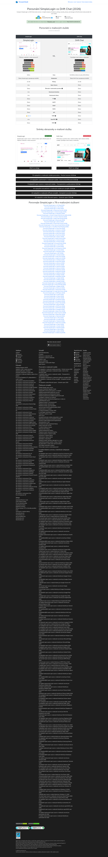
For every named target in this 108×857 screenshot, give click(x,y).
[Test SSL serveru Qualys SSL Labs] (28, 70)
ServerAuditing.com (21, 516)
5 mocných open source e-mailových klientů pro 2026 (53, 731)
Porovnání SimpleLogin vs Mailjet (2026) (54, 278)
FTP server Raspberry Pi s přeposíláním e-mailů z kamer (26, 378)
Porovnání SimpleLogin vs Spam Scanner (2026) (54, 313)
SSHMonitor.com (20, 518)
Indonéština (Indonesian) (85, 373)
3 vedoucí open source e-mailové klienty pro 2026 (54, 624)
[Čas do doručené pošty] (55, 99)
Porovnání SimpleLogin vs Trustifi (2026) (54, 319)
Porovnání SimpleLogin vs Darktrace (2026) (54, 231)
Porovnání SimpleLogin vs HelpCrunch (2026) (54, 258)
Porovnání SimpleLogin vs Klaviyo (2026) (54, 265)
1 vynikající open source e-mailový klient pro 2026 (54, 491)
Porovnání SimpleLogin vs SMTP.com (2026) (54, 306)
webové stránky (29, 60)
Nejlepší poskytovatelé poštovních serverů (49, 392)
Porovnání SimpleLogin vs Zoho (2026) (54, 329)
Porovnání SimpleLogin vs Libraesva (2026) (54, 266)
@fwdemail (77, 356)
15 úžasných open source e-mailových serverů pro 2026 (54, 499)
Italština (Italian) (86, 375)
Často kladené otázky (87, 2)
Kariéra (75, 382)
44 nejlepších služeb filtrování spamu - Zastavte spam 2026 (54, 197)
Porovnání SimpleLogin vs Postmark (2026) (54, 299)
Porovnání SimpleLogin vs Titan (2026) (54, 318)
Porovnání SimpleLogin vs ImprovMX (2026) (54, 261)
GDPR (75, 374)
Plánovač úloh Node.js (44, 429)
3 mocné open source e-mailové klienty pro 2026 (54, 590)
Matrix (76, 357)
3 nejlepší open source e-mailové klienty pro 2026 (54, 596)
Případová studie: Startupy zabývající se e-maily (50, 440)
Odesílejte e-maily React (45, 438)
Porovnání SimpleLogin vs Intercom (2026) (54, 263)
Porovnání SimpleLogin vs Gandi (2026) (54, 246)
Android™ (19, 356)
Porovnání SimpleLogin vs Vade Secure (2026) (54, 322)
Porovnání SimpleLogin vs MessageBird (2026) (54, 283)
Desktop (19, 359)
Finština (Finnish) (86, 361)
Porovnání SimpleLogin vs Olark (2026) (54, 294)
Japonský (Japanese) (87, 377)
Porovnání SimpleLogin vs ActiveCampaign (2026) (54, 212)
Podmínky (76, 372)
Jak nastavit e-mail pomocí (25, 381)
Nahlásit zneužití (76, 378)
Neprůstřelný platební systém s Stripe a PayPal (50, 442)
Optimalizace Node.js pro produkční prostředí (50, 419)
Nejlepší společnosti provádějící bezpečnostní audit (51, 395)
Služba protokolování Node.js (46, 430)
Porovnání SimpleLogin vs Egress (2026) (54, 236)
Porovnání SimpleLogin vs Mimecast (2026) (54, 288)
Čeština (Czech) (86, 355)
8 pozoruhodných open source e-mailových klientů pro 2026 (55, 563)
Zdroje (18, 498)
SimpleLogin (28, 40)
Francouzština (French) (86, 363)
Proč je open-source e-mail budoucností (48, 447)
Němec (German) (86, 365)
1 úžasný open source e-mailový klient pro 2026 (54, 501)
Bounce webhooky (43, 361)
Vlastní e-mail (42, 359)
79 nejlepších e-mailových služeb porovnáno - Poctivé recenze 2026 (54, 175)
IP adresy (41, 354)
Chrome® (19, 361)
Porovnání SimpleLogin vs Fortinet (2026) (54, 241)
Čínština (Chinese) (87, 354)
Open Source (42, 364)
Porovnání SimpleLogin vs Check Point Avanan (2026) (54, 223)
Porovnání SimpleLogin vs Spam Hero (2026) (54, 311)
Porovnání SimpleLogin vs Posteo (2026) (54, 298)
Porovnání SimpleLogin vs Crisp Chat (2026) (54, 228)
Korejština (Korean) (87, 378)
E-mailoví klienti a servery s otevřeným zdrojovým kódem (54, 450)
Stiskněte (76, 381)
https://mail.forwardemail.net (73, 21)
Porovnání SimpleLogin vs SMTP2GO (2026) (54, 308)
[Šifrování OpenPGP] (56, 119)
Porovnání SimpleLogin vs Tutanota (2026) (53, 321)
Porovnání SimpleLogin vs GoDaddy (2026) (54, 251)
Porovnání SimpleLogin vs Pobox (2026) (54, 296)
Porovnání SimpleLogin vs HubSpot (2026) (54, 260)
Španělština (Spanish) (85, 388)
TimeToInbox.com (20, 515)
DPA (75, 376)
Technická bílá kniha (44, 352)
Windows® (18, 354)
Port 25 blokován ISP (21, 495)
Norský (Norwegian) (87, 380)
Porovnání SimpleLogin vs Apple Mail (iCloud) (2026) (54, 218)
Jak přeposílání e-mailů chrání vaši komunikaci (50, 443)
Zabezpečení (77, 369)
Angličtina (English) (87, 360)
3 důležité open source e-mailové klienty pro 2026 (54, 583)
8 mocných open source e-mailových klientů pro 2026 (54, 520)
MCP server (41, 415)
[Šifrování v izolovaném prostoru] (62, 88)
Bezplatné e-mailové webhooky (46, 357)
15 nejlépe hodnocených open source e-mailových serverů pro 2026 (54, 462)
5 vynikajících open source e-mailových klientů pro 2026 (55, 488)
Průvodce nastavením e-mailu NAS (24, 372)
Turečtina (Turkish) (87, 393)
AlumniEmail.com (20, 513)
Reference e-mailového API (45, 356)
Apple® (18, 352)
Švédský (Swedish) (87, 390)
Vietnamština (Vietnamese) (86, 398)
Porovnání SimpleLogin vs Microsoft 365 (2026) (54, 284)
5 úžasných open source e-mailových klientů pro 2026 (54, 643)
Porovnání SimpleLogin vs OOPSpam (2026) (54, 293)
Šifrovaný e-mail (72, 2)
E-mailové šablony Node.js (45, 427)
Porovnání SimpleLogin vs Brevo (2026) (54, 222)
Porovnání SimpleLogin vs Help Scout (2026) (54, 256)
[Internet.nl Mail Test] (28, 66)
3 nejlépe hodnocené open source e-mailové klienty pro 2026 (55, 749)
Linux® (18, 357)
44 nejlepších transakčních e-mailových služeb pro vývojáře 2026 (54, 188)
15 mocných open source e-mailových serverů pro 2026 (54, 518)
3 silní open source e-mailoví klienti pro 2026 (53, 797)
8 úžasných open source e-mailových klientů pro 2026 (54, 566)
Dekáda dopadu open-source (46, 387)
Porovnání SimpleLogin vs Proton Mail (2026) (54, 303)
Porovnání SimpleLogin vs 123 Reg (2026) (54, 205)
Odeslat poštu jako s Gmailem (23, 371)
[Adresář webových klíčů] (55, 123)
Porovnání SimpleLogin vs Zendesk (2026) (54, 327)
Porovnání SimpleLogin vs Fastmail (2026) (54, 240)
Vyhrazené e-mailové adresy (23, 511)
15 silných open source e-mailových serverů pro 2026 (55, 796)
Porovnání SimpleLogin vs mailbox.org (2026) (54, 332)
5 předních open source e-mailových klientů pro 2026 (54, 482)
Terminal (19, 362)
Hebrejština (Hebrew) (85, 367)
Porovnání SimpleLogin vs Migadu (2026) (54, 286)
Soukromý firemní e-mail (22, 500)
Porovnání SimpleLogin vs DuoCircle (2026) (54, 235)
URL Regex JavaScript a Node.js (46, 445)
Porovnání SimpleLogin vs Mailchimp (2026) (54, 270)
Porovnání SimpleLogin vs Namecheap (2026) (54, 289)
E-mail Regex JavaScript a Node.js (47, 412)
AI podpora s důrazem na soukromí (47, 397)
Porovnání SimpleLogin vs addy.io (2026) (54, 331)
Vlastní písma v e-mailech (45, 409)
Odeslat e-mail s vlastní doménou (24, 369)
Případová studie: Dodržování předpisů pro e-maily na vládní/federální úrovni (52, 399)
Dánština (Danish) (87, 357)
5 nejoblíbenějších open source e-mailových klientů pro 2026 (55, 470)
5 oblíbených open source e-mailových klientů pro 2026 (55, 576)
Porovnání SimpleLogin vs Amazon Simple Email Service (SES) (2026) (54, 215)
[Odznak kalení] (18, 835)
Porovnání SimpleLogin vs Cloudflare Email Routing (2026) (54, 227)
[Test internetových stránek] (23, 827)
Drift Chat (79, 40)
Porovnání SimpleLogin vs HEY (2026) (54, 253)
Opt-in (29, 116)
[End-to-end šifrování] (55, 116)
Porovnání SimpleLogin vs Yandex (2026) (54, 326)
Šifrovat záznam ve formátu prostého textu (26, 509)
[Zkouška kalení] (28, 63)
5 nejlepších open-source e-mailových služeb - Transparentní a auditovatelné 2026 (54, 184)
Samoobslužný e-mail (44, 422)
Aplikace (18, 350)
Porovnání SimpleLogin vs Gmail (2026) (54, 250)
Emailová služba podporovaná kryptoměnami (50, 420)
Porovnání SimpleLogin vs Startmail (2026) (54, 316)
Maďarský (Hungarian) (85, 370)
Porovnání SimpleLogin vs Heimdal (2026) (54, 255)
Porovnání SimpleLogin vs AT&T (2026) (54, 208)
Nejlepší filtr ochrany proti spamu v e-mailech (50, 391)
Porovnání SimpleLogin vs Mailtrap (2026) (54, 279)
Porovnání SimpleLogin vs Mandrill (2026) (54, 281)
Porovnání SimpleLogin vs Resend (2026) (54, 304)
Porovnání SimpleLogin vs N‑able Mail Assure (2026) (54, 291)
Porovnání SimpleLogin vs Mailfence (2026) (54, 273)
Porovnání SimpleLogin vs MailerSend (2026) (54, 271)
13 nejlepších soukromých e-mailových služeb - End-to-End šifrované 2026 (54, 180)
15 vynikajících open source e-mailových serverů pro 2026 (54, 485)
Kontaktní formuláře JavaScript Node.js (48, 424)
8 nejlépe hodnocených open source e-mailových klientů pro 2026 (55, 535)
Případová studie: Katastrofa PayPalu (48, 432)
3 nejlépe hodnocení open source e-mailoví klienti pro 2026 (55, 465)
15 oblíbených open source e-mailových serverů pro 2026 (55, 573)
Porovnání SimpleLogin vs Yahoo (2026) (54, 324)
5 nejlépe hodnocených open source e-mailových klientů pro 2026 (55, 476)
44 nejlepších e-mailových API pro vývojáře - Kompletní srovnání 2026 (54, 193)
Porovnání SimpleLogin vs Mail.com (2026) (54, 268)
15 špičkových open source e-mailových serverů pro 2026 (55, 598)
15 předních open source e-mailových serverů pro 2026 (55, 479)
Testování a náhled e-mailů (45, 414)
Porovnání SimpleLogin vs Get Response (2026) (54, 248)
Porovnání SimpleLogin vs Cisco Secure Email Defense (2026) (54, 225)
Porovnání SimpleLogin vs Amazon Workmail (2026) (54, 217)
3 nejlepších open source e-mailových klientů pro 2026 (55, 784)
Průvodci (18, 365)
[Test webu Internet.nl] (28, 64)
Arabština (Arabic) (87, 352)
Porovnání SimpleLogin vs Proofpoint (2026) (54, 301)
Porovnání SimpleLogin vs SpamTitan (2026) (54, 314)
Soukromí (79, 2)
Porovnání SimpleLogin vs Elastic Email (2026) (54, 238)
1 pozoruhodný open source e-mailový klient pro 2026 (55, 496)
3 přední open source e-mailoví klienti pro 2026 (52, 551)
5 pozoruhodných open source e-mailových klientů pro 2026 (55, 778)
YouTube (77, 359)
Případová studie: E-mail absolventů (48, 402)
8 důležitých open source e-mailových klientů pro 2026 (55, 657)
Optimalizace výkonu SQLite (46, 437)
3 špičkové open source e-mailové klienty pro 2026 (55, 601)
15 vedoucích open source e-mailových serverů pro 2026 (56, 622)
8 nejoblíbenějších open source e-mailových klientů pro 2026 (55, 512)
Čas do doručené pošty (21, 503)
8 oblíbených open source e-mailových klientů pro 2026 (55, 725)
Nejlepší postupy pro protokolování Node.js (49, 394)
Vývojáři (41, 350)
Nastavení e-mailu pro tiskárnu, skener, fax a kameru (27, 375)
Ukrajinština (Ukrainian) (85, 395)
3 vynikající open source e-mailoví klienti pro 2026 (54, 774)
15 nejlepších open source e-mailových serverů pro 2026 (55, 453)
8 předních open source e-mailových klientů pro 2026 (56, 693)
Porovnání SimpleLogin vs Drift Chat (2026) (54, 233)
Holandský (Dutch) (87, 358)
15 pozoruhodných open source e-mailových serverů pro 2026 (55, 494)
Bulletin (76, 352)
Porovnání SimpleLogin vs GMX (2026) (54, 245)
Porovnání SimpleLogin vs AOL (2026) (54, 207)
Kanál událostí (77, 366)
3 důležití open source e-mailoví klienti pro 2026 (53, 516)
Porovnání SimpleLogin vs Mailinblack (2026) (54, 276)
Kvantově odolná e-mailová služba (47, 434)
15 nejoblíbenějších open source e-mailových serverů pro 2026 (54, 467)
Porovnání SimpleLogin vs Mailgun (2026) (54, 275)
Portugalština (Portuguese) (86, 383)
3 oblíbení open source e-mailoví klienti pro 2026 (54, 789)
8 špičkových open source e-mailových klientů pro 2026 (55, 810)
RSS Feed (77, 361)
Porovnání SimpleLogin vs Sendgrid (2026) (54, 309)
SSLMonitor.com (20, 520)
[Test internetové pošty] (37, 827)
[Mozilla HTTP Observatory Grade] (28, 68)
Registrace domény (20, 506)
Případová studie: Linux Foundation (47, 405)
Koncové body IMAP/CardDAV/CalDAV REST (50, 407)
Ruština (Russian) (87, 386)
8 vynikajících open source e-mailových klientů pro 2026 (55, 554)
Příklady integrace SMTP (22, 367)
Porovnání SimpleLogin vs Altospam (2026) (54, 213)
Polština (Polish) (86, 381)
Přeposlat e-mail (51, 21)
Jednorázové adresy (20, 505)
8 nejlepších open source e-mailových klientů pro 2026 (55, 455)
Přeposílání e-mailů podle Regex (47, 362)
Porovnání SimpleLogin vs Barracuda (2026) (54, 220)
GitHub (76, 354)
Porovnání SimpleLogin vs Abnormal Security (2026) (54, 210)
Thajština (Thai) (86, 391)
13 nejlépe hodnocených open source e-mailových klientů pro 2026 (54, 547)
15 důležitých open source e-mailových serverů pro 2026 (55, 515)
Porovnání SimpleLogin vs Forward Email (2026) (54, 243)
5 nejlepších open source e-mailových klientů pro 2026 (56, 506)
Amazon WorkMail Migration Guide (47, 389)
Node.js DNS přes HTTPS (45, 425)
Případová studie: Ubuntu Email (46, 404)
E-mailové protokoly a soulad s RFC (47, 410)
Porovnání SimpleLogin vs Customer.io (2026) (54, 230)
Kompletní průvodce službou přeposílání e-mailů (51, 417)
